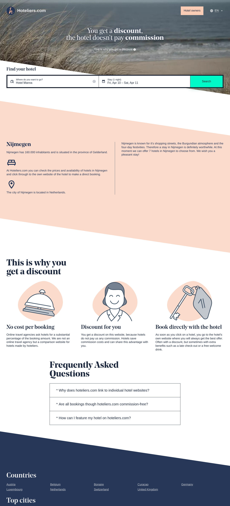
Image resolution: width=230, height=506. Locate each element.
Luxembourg (14, 489)
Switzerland (101, 489)
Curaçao (143, 484)
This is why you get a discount (115, 49)
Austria (10, 484)
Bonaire (99, 484)
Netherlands (58, 489)
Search (206, 81)
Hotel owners (192, 10)
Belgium (55, 484)
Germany (187, 484)
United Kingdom (148, 489)
